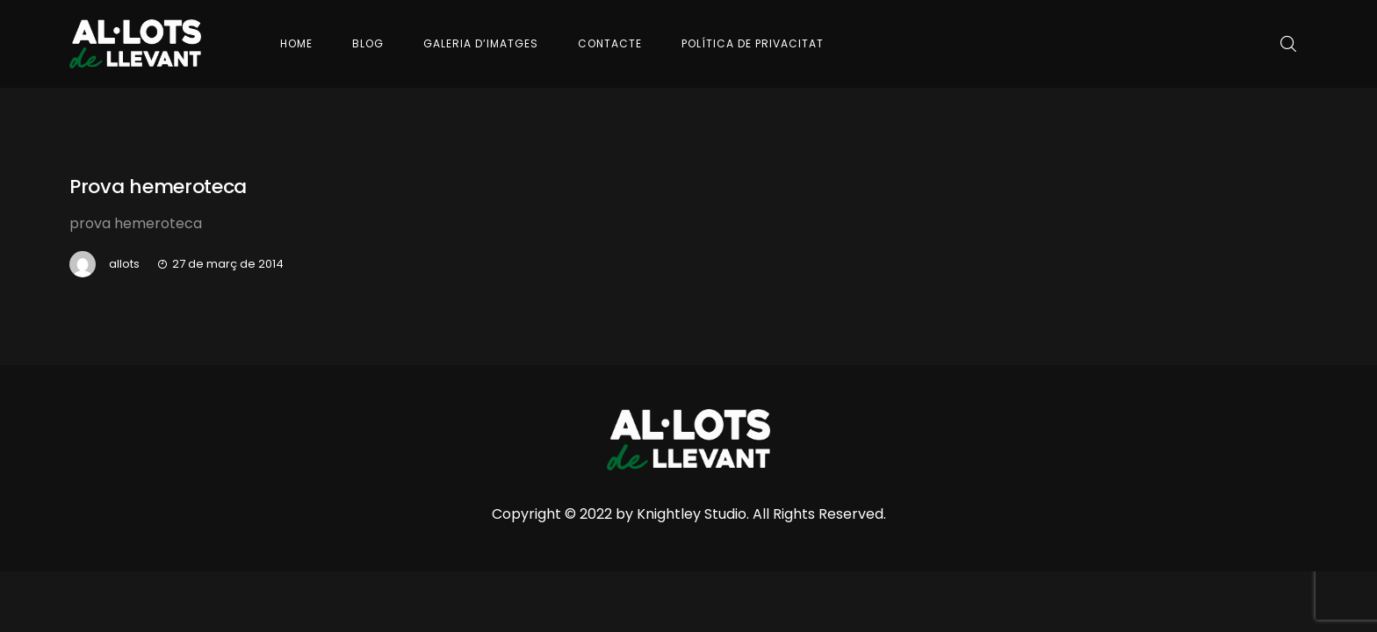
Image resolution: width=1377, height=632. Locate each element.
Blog (368, 43)
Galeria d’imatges (480, 43)
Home (296, 43)
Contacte (610, 43)
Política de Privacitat (752, 43)
